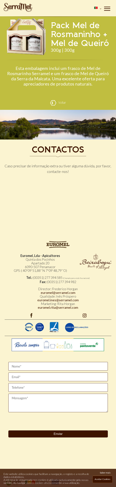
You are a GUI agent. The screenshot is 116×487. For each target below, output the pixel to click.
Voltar (58, 103)
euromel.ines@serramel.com (58, 300)
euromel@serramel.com (58, 293)
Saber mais (105, 472)
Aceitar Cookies (102, 479)
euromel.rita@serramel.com (58, 307)
